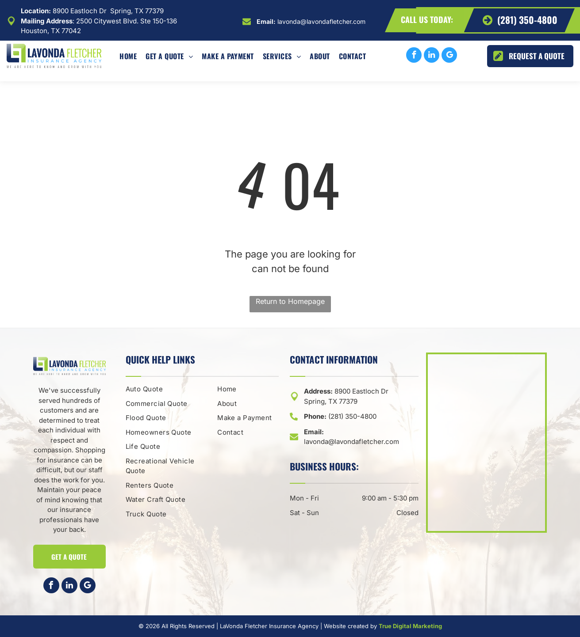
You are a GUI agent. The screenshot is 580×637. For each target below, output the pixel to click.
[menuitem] (128, 56)
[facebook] (414, 56)
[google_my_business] (449, 56)
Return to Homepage (290, 301)
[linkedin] (431, 56)
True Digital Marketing (410, 625)
